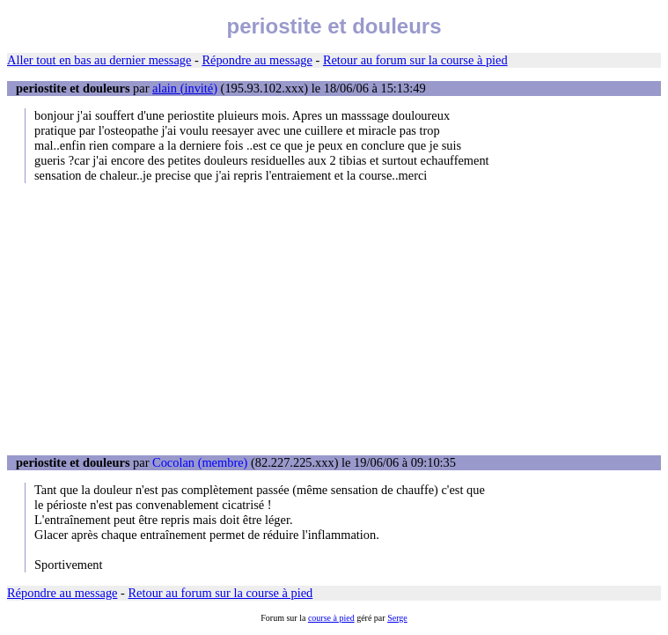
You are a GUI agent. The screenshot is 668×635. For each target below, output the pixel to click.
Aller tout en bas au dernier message (99, 60)
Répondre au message (257, 60)
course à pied (331, 618)
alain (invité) (184, 88)
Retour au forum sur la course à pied (415, 60)
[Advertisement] (334, 319)
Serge (397, 618)
